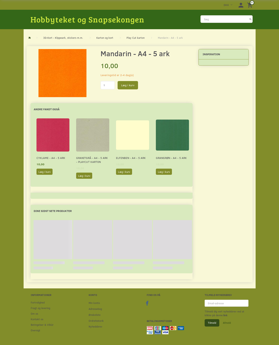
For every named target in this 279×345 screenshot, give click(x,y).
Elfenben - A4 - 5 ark (131, 158)
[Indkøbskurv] (250, 5)
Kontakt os (37, 319)
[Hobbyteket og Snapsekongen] (87, 19)
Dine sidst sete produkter (53, 211)
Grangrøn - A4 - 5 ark (171, 158)
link (225, 315)
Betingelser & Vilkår (42, 324)
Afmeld (227, 323)
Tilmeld (212, 323)
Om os (34, 313)
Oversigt (35, 330)
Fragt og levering (40, 308)
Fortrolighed (38, 302)
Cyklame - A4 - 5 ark (50, 158)
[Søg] (250, 19)
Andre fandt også (46, 109)
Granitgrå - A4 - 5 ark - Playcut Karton (92, 160)
